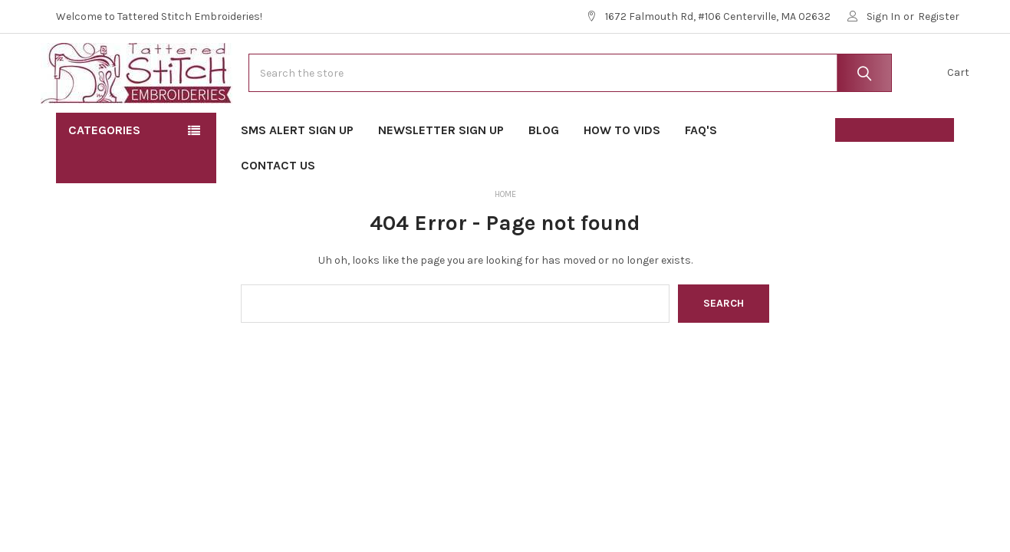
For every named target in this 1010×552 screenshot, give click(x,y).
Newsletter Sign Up (441, 176)
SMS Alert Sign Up (297, 176)
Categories (104, 176)
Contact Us (278, 212)
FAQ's (706, 176)
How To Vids (622, 176)
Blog (543, 176)
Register (938, 16)
